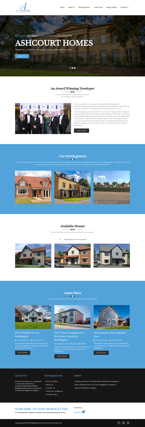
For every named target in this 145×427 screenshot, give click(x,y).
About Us (71, 7)
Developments (84, 7)
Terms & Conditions (54, 391)
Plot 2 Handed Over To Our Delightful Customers (95, 385)
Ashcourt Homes (22, 340)
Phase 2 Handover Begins (85, 388)
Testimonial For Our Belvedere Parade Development (96, 381)
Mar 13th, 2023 (116, 340)
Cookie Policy (51, 394)
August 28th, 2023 (78, 344)
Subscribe (79, 412)
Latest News (98, 7)
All (60, 239)
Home (62, 7)
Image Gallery (111, 7)
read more (22, 353)
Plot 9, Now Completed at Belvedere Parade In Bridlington (68, 336)
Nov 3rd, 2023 (37, 340)
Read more (81, 131)
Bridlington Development (75, 239)
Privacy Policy (51, 381)
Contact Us (124, 7)
